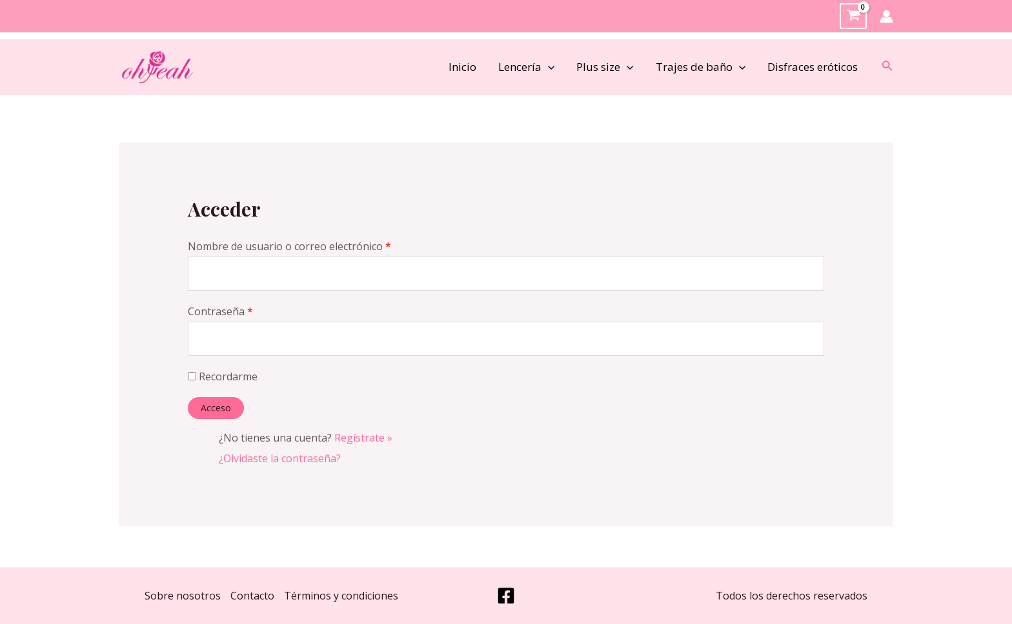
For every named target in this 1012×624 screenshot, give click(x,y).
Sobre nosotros (183, 596)
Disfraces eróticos (812, 66)
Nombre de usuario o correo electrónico (289, 246)
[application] (547, 67)
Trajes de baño (700, 67)
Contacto (252, 596)
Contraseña (220, 311)
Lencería (526, 67)
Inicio (462, 66)
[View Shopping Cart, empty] (853, 16)
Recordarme (223, 376)
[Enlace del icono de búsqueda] (887, 67)
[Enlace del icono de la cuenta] (886, 16)
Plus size (604, 67)
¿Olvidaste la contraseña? (280, 458)
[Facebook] (506, 596)
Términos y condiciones (341, 596)
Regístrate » (363, 438)
